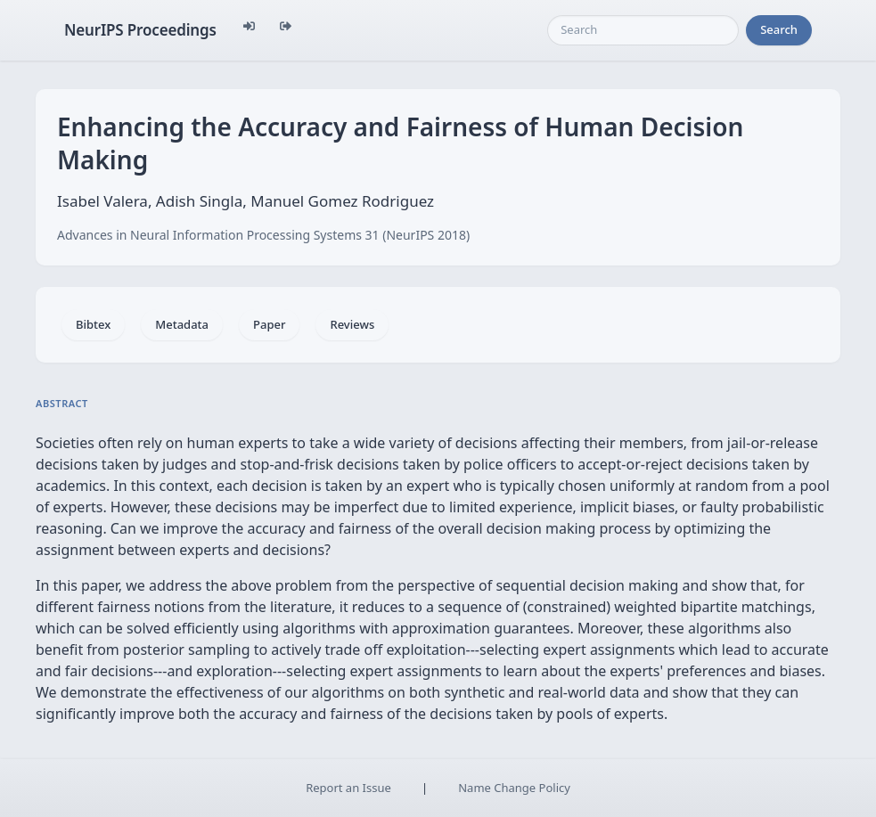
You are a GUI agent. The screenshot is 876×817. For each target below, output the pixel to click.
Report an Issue (348, 788)
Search (779, 29)
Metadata (182, 324)
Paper (269, 324)
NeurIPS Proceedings (140, 30)
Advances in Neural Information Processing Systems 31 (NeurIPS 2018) (263, 234)
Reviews (352, 324)
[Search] (643, 30)
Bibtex (93, 324)
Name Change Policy (514, 788)
